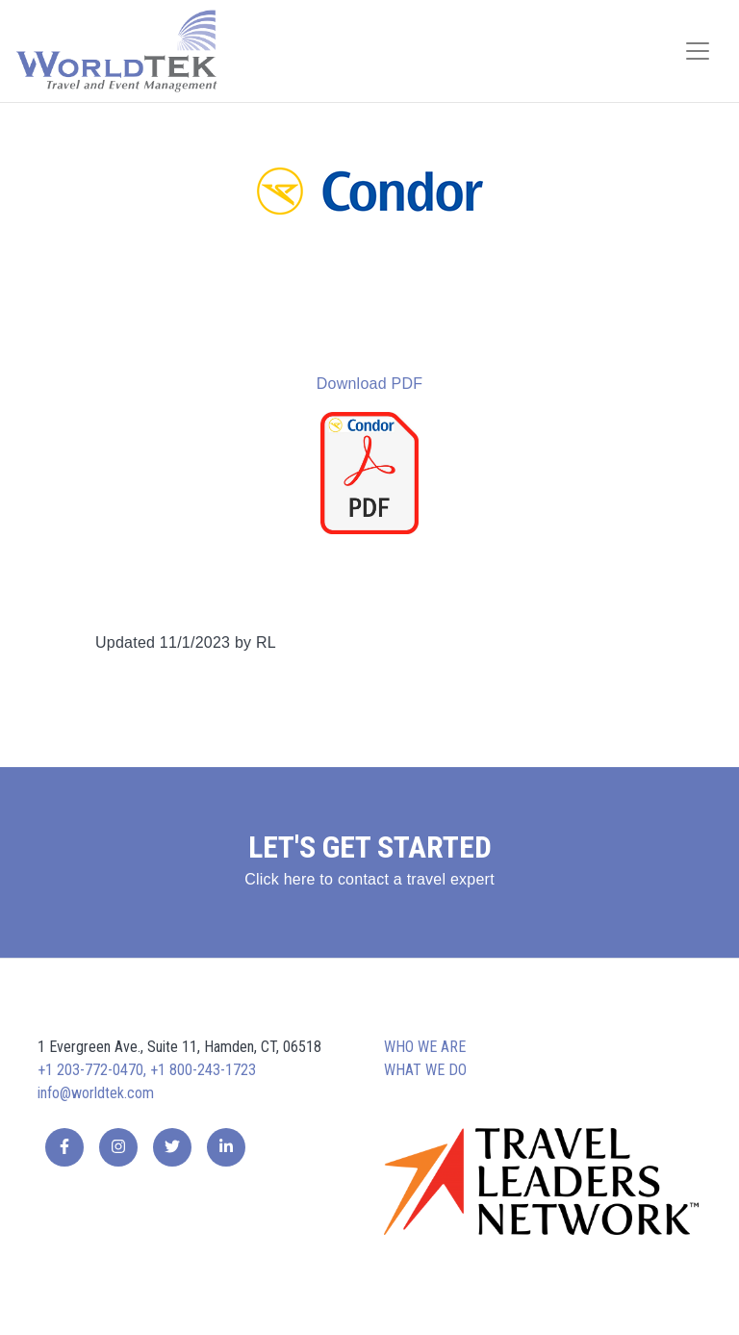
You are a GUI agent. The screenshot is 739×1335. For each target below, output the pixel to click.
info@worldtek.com (96, 1093)
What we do (425, 1070)
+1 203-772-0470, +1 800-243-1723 (147, 1070)
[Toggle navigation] (698, 51)
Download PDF (369, 383)
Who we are (425, 1047)
